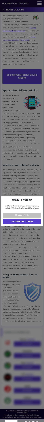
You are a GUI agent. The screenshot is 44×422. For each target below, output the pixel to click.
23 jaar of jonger (22, 215)
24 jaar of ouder (22, 221)
